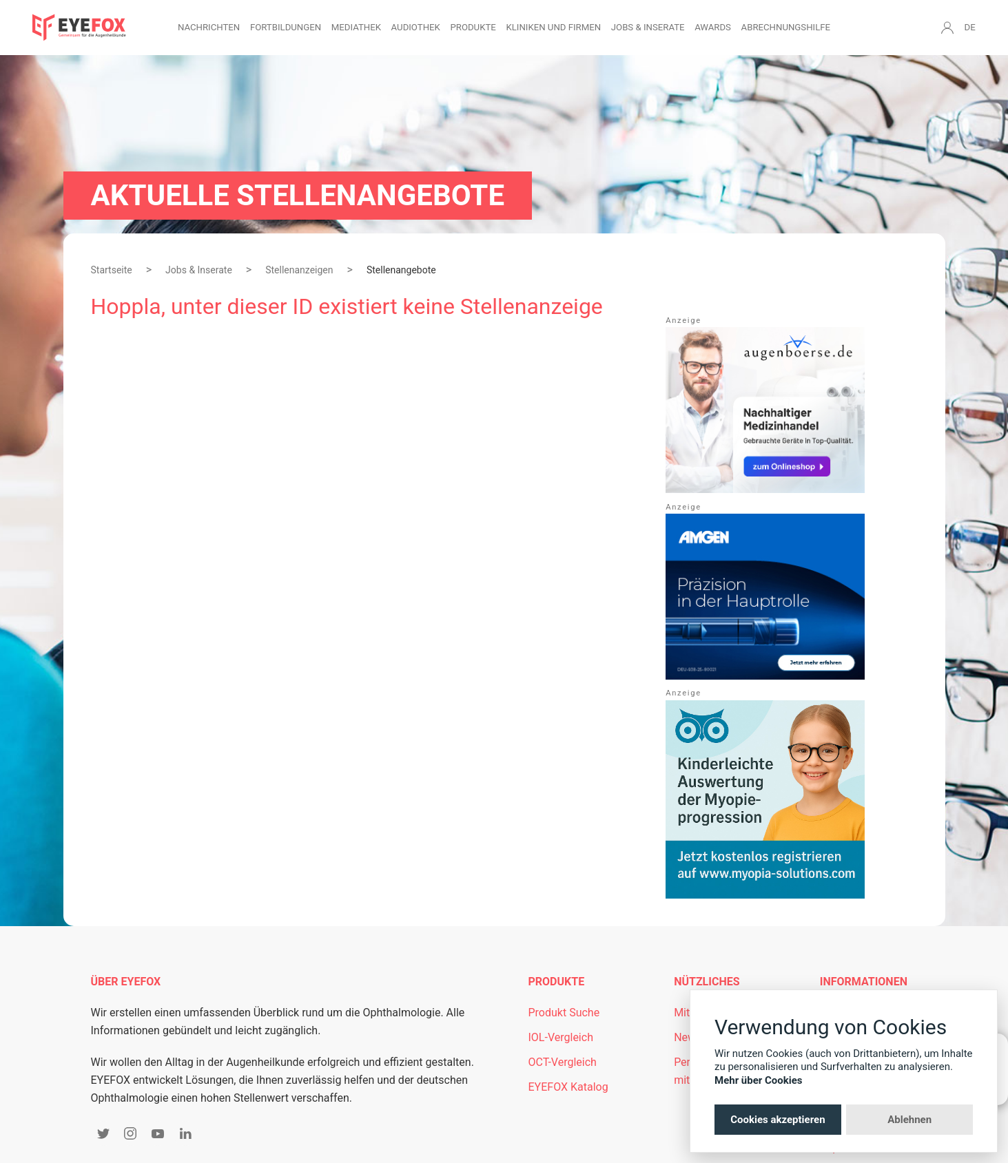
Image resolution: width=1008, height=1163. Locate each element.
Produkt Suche (564, 1012)
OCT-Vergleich (562, 1062)
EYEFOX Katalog (568, 1086)
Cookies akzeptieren (777, 1119)
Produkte (472, 27)
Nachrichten (209, 27)
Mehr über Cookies (758, 1080)
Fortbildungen (285, 27)
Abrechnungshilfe (786, 27)
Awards (713, 27)
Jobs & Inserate (648, 27)
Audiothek (415, 27)
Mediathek (356, 27)
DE (970, 27)
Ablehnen (909, 1119)
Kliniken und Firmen (553, 27)
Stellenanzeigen (299, 269)
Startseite (111, 269)
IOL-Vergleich (560, 1037)
